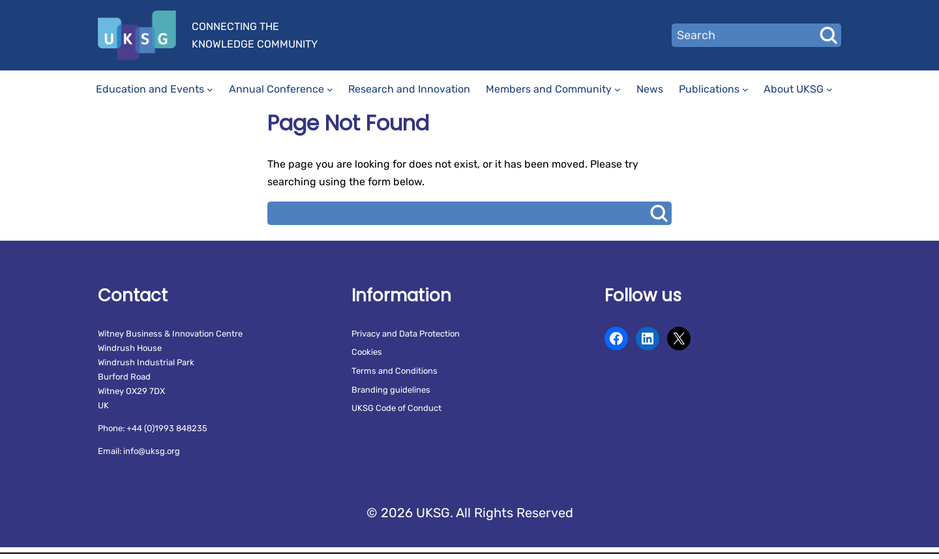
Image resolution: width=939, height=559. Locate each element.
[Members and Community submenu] (617, 89)
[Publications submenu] (745, 89)
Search (828, 35)
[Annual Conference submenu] (330, 89)
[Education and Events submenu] (210, 89)
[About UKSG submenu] (829, 89)
